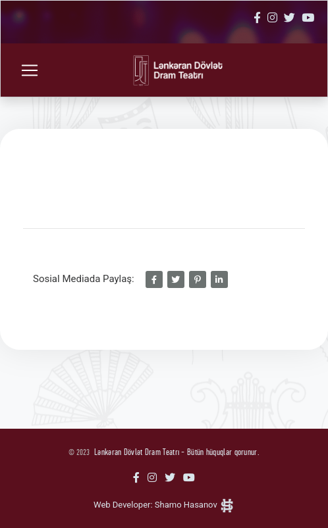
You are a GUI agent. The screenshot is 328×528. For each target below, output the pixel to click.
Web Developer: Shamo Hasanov (164, 505)
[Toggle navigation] (29, 70)
